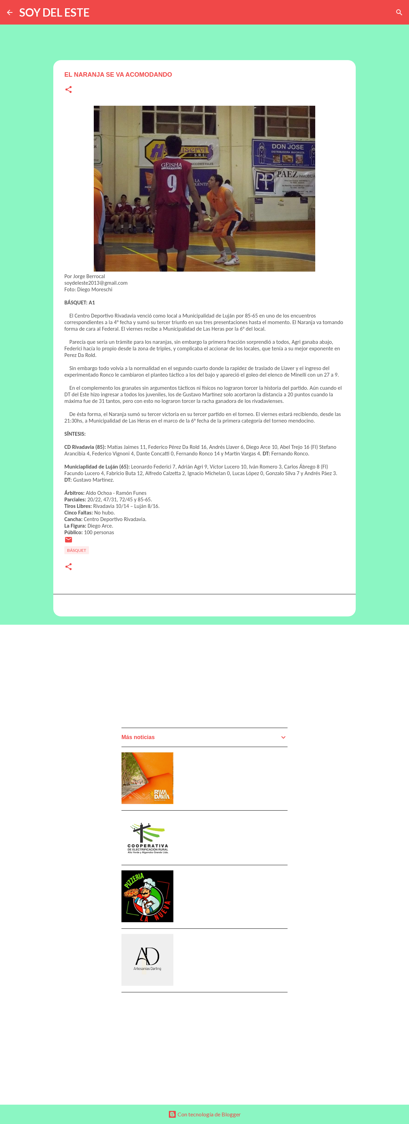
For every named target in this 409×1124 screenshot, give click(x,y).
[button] (68, 90)
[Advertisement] (173, 678)
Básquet (76, 550)
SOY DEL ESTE (54, 12)
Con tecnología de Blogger (204, 1114)
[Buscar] (399, 12)
